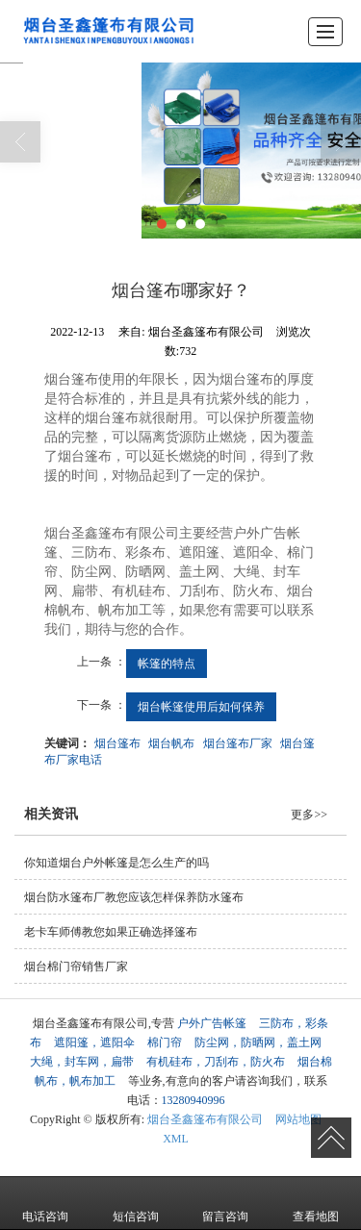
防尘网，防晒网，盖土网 (258, 1042)
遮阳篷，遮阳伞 (94, 1042)
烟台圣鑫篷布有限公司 (205, 1119)
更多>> (309, 814)
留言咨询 (225, 1203)
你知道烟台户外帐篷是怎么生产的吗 (116, 862)
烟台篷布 (117, 743)
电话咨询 (45, 1203)
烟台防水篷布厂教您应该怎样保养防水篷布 (134, 897)
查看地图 (316, 1203)
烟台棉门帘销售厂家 (76, 966)
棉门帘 (164, 1042)
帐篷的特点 (166, 663)
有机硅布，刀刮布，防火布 (215, 1061)
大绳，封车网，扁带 (82, 1061)
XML (176, 1138)
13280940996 (193, 1100)
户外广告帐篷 (211, 1023)
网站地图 (298, 1119)
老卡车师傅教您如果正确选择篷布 (110, 932)
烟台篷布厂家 (237, 743)
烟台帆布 (171, 743)
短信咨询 (136, 1203)
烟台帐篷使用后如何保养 (201, 707)
